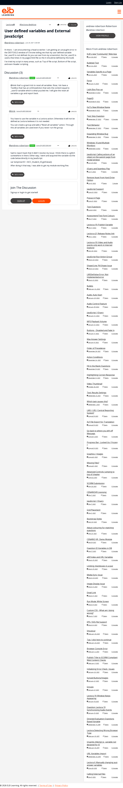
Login (41, 200)
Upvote (72, 78)
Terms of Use (45, 785)
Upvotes (61, 25)
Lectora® (10, 25)
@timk (12, 111)
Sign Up (21, 200)
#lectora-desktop (28, 25)
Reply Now (17, 102)
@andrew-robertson (14, 42)
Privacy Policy (61, 785)
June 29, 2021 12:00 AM (43, 145)
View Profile (102, 35)
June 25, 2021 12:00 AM (43, 77)
